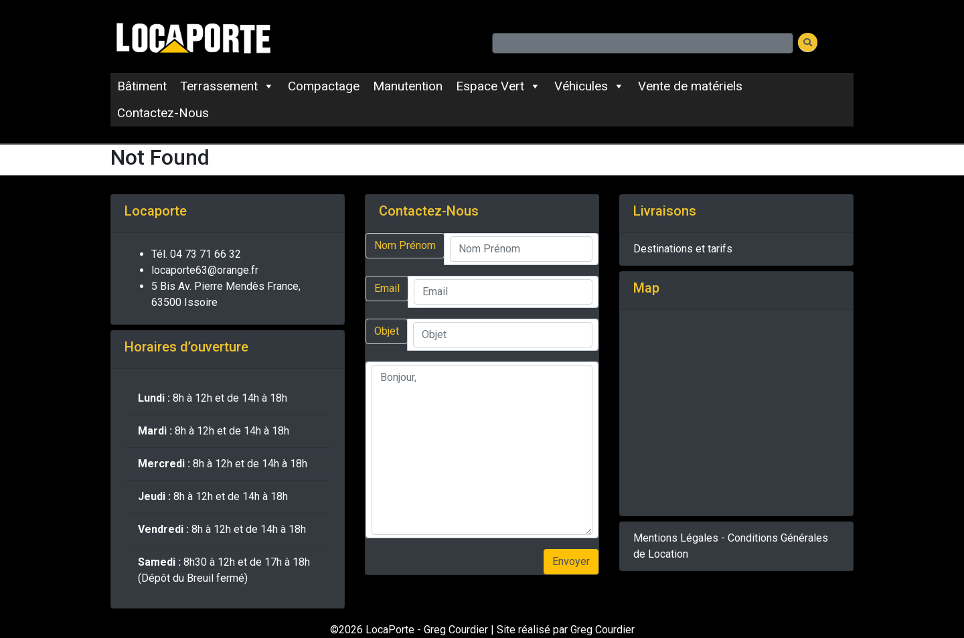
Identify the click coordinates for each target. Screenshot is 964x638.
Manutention (408, 86)
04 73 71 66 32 (205, 254)
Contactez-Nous (163, 113)
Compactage (323, 86)
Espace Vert (498, 86)
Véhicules (589, 86)
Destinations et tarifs (682, 248)
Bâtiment (142, 86)
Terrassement (227, 86)
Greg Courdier (602, 629)
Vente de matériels (690, 86)
